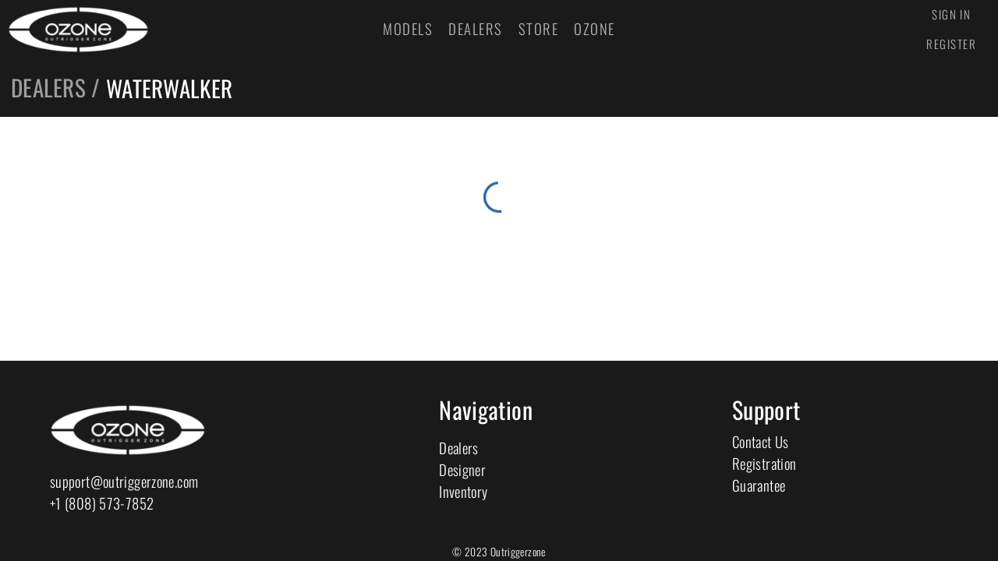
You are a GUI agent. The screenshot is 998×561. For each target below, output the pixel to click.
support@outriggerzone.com (124, 481)
